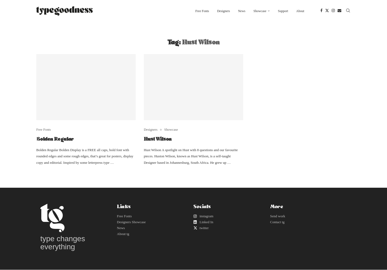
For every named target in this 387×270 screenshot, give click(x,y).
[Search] (348, 11)
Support (283, 11)
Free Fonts (202, 11)
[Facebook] (321, 11)
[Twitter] (327, 11)
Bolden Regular (55, 139)
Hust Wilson (158, 139)
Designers (223, 11)
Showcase (259, 11)
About (300, 11)
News (241, 11)
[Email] (339, 11)
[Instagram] (333, 11)
